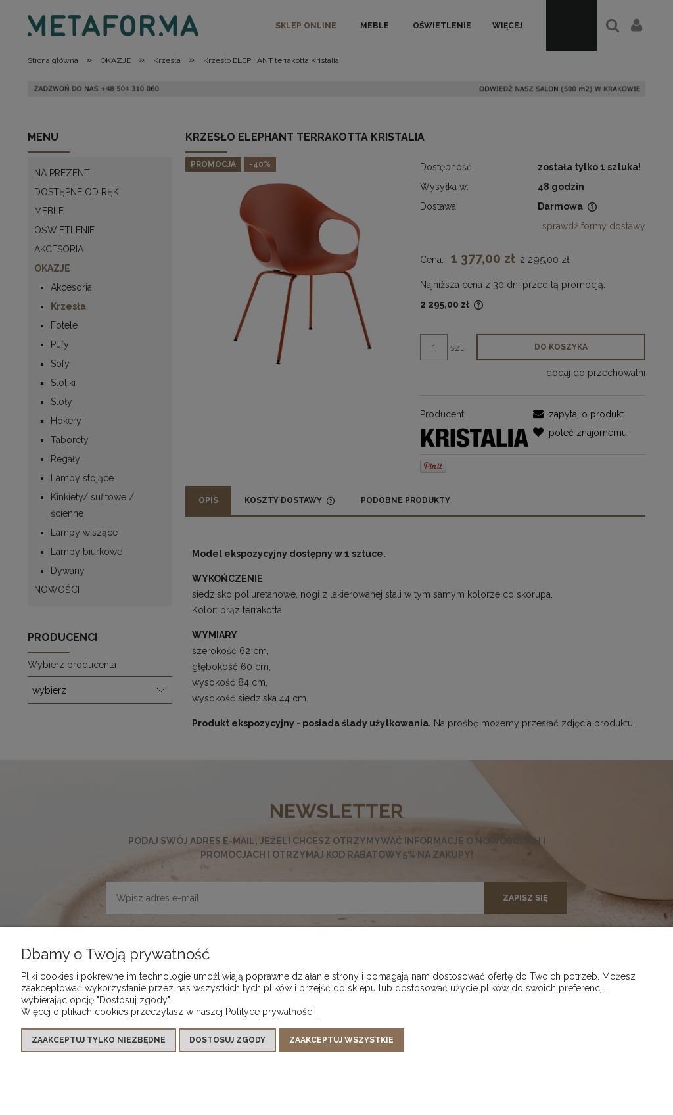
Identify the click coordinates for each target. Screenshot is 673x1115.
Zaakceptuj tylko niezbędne (99, 1040)
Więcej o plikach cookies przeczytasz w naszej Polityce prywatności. (168, 1012)
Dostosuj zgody (227, 1040)
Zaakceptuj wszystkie (341, 1040)
